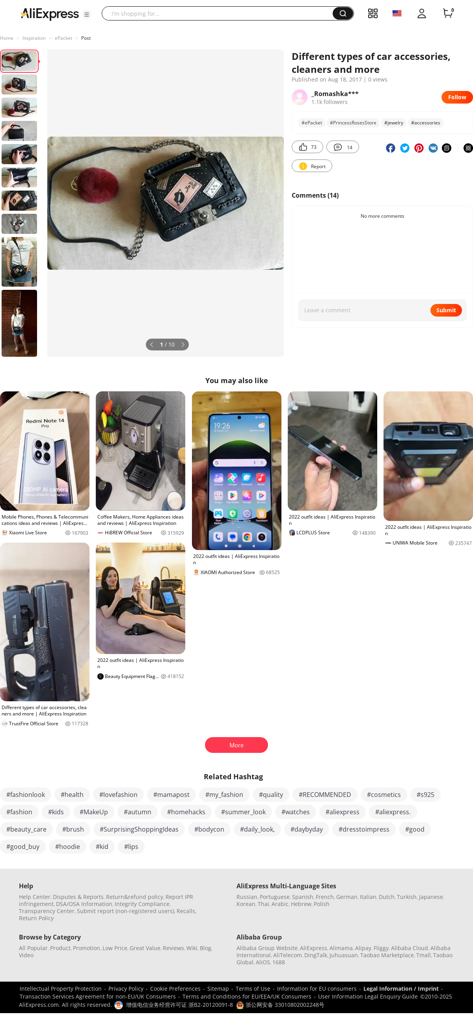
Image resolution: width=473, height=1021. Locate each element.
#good (415, 829)
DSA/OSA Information (84, 904)
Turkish (407, 897)
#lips (131, 846)
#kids (56, 812)
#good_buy (22, 846)
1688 (278, 962)
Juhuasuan (344, 955)
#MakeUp (94, 812)
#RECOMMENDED (325, 794)
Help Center (34, 897)
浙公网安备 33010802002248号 (280, 1004)
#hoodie (67, 846)
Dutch (387, 897)
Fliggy (381, 948)
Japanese (431, 897)
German (347, 897)
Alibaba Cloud (409, 948)
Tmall (423, 955)
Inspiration (34, 38)
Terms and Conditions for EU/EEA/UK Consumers (246, 996)
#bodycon (209, 829)
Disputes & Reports (78, 897)
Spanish (302, 897)
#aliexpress (342, 812)
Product (60, 948)
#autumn (137, 812)
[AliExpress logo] (49, 14)
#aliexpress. (393, 812)
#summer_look (243, 812)
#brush (73, 829)
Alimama (341, 948)
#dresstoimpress (364, 829)
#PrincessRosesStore (353, 122)
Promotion (86, 948)
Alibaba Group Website (267, 948)
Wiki (191, 948)
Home (6, 38)
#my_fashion (224, 794)
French (325, 897)
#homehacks (186, 812)
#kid (102, 846)
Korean (245, 904)
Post (86, 38)
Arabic (280, 904)
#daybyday (307, 829)
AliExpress (313, 948)
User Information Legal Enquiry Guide (368, 996)
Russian (246, 897)
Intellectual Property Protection (61, 988)
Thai (263, 904)
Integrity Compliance (142, 904)
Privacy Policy (125, 988)
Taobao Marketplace (387, 955)
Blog (205, 948)
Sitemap (218, 988)
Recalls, (187, 911)
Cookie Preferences (175, 988)
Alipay (363, 948)
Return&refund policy (134, 897)
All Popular (33, 948)
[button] (86, 14)
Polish (322, 904)
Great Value (145, 948)
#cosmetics (384, 794)
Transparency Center (46, 911)
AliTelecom (287, 955)
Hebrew (301, 904)
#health (72, 794)
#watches (295, 812)
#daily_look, (257, 829)
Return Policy (36, 918)
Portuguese (275, 897)
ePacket (63, 38)
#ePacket (312, 122)
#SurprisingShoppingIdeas (139, 829)
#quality (271, 794)
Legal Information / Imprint (401, 988)
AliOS (263, 962)
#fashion (19, 812)
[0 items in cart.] (447, 13)
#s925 (425, 794)
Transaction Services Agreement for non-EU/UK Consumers (98, 996)
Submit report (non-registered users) (125, 911)
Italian (368, 897)
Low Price (114, 948)
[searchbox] (220, 13)
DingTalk (315, 955)
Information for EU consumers (317, 988)
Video (26, 955)
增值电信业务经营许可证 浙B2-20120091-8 (179, 1004)
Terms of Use (253, 988)
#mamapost (171, 794)
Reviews (173, 948)
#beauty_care (26, 829)
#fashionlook (25, 794)
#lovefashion (118, 794)
